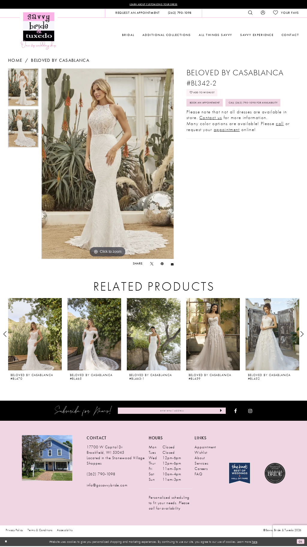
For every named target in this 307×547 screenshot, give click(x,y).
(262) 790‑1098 (101, 474)
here (254, 542)
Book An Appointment (211, 108)
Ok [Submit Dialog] (299, 542)
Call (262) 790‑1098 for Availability (222, 121)
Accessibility (65, 531)
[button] (263, 14)
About (200, 458)
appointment (227, 148)
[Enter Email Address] (172, 411)
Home (15, 61)
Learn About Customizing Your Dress (153, 5)
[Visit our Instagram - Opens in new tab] (250, 412)
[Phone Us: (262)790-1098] (179, 14)
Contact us (210, 137)
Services (201, 464)
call (280, 143)
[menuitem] (137, 14)
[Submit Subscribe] (219, 411)
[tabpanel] (23, 89)
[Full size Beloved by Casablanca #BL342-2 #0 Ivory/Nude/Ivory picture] (108, 165)
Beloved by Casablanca (60, 61)
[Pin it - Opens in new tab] (162, 265)
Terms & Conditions (40, 531)
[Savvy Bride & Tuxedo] (39, 31)
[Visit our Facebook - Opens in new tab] (235, 412)
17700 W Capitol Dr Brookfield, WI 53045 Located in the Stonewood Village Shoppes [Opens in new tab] (116, 456)
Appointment (205, 447)
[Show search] (250, 14)
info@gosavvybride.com (107, 486)
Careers (201, 469)
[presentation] (35, 335)
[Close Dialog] (6, 542)
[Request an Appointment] (137, 14)
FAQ (198, 474)
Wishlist (201, 453)
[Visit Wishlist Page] (286, 13)
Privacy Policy (14, 531)
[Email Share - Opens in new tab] (172, 265)
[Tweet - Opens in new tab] (152, 265)
